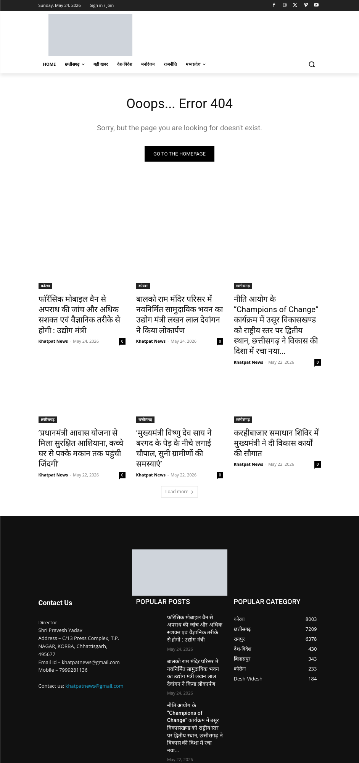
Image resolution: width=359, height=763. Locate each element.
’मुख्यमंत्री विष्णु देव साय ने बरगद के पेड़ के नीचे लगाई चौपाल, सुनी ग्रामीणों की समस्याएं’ (179, 422)
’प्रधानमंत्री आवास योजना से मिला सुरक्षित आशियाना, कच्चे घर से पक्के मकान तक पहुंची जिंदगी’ (80, 422)
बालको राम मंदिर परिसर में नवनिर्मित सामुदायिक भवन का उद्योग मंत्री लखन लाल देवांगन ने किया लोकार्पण (179, 308)
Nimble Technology (94, 748)
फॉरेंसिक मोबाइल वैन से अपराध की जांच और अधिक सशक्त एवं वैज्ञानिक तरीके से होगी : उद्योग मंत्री (81, 308)
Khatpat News (53, 326)
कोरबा (45, 287)
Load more (179, 456)
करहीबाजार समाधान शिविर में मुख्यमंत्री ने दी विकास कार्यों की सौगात (269, 422)
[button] (312, 64)
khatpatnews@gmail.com (95, 650)
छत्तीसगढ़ (243, 287)
